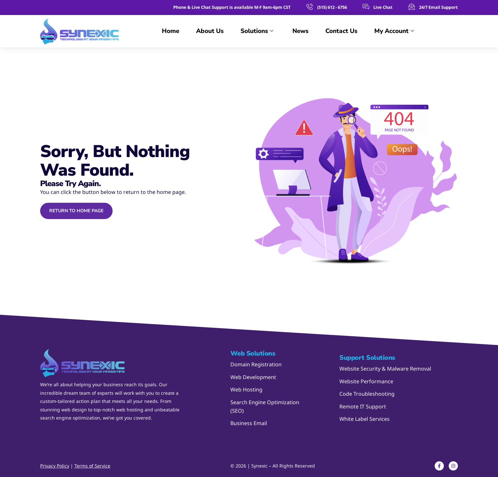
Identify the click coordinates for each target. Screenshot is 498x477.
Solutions (257, 31)
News (300, 31)
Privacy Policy (54, 466)
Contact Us (341, 31)
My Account (394, 31)
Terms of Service (92, 466)
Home (170, 31)
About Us (210, 31)
